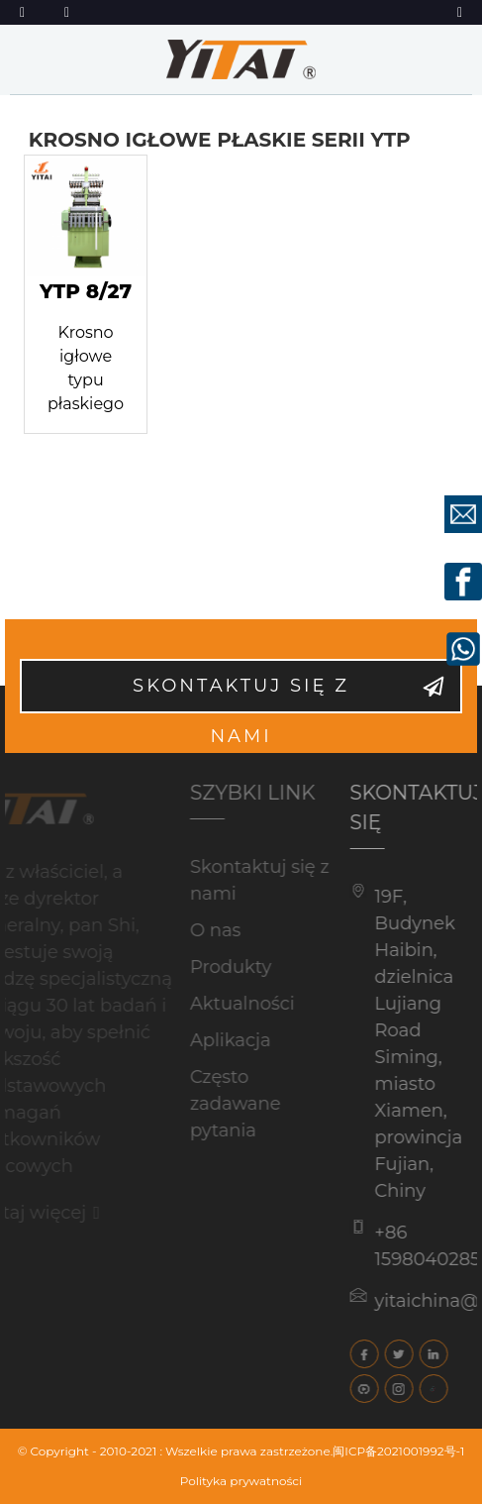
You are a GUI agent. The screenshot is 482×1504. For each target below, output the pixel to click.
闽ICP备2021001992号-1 (398, 1451)
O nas (205, 930)
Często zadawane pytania (225, 1103)
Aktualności (232, 1004)
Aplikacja (220, 1040)
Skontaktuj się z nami (241, 694)
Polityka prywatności (241, 1480)
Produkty (220, 967)
